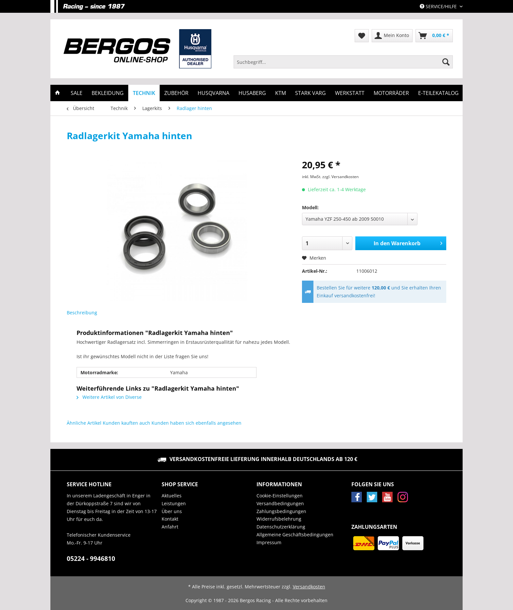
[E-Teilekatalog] (438, 93)
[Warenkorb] (434, 35)
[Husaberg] (252, 93)
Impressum (268, 542)
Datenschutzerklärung (280, 527)
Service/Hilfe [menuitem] (439, 6)
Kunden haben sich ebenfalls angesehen (196, 423)
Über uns (172, 511)
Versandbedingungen (280, 503)
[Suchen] (446, 61)
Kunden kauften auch (126, 423)
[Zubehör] (176, 93)
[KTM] (281, 93)
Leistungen (174, 503)
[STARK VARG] (310, 93)
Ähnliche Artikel (84, 423)
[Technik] (144, 93)
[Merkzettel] (362, 35)
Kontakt (170, 519)
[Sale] (76, 93)
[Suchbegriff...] (343, 61)
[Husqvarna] (213, 93)
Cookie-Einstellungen (279, 495)
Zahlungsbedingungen (281, 511)
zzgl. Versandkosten (340, 176)
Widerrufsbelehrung (278, 519)
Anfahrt (170, 527)
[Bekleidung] (107, 93)
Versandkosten (309, 586)
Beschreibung (82, 312)
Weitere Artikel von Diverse (109, 397)
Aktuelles (172, 495)
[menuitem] (343, 65)
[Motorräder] (391, 93)
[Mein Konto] (392, 35)
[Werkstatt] (349, 93)
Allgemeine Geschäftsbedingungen (294, 534)
